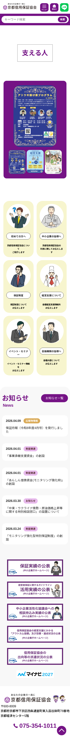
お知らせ (15, 398)
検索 (62, 19)
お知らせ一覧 (54, 398)
